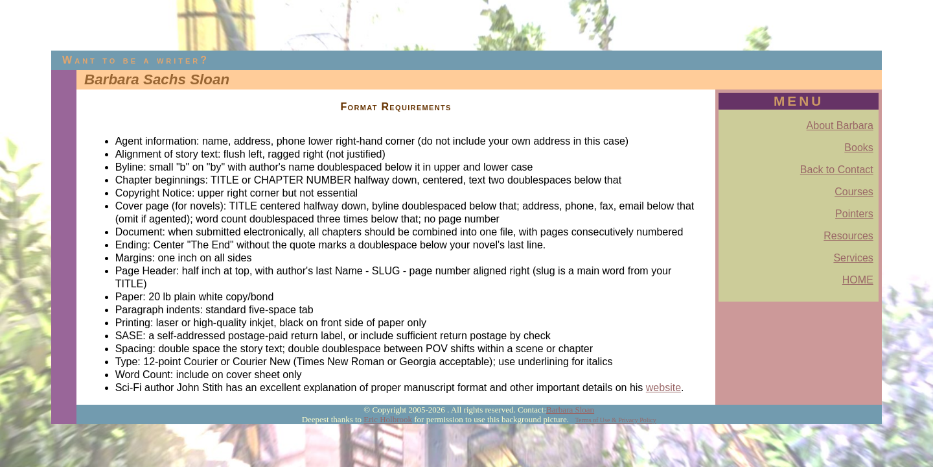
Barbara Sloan (570, 409)
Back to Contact (836, 169)
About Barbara (840, 125)
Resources (848, 235)
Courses (854, 191)
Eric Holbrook (387, 419)
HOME (857, 279)
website (663, 387)
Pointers (854, 213)
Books (858, 147)
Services (853, 257)
